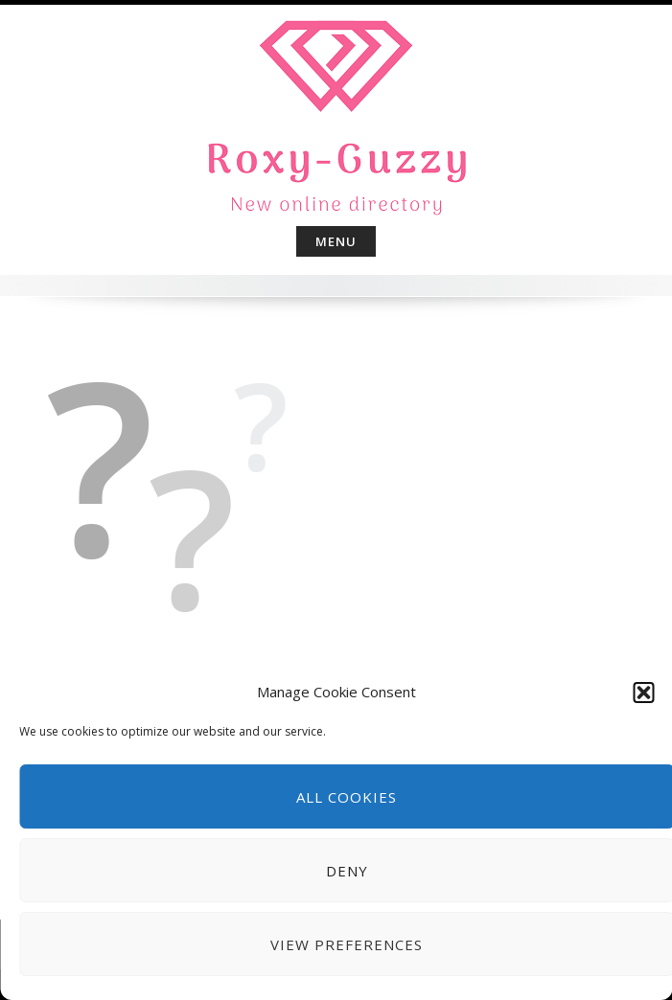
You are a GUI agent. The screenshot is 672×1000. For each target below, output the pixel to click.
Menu (336, 241)
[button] (643, 692)
